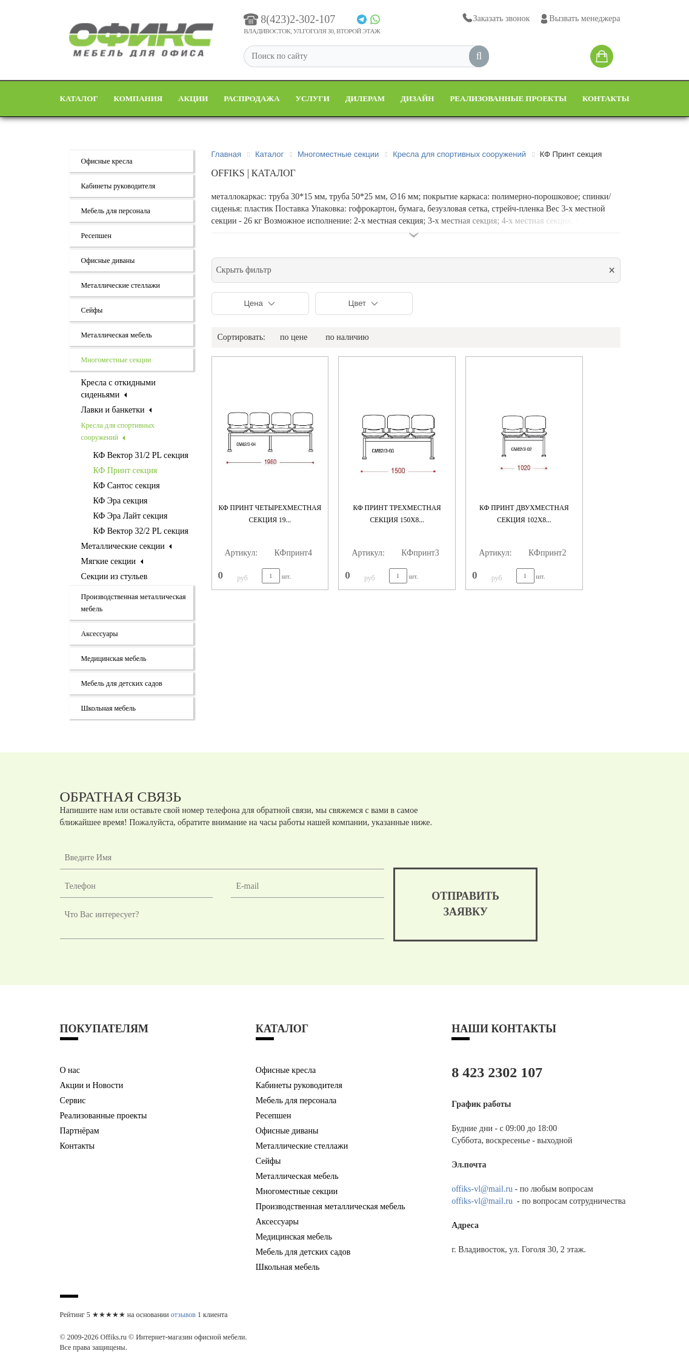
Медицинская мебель (114, 658)
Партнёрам (79, 1130)
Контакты (606, 98)
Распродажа (251, 98)
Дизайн (417, 98)
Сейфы (92, 310)
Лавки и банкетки (116, 409)
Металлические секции (126, 546)
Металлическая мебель (116, 335)
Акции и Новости (92, 1085)
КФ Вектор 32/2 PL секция (140, 531)
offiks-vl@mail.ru (482, 1188)
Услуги (313, 98)
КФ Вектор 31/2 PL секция (140, 455)
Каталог (79, 98)
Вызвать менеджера (579, 19)
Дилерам (365, 98)
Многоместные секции (116, 360)
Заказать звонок (495, 18)
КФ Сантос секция (126, 485)
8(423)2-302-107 (289, 19)
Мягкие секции (112, 561)
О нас (70, 1070)
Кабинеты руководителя (118, 186)
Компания (138, 98)
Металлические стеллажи (121, 285)
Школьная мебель (108, 708)
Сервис (73, 1100)
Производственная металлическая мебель (330, 1206)
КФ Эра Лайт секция (130, 515)
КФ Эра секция (120, 500)
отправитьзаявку (465, 904)
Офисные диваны (108, 260)
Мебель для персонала (115, 211)
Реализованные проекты (508, 98)
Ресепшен (96, 235)
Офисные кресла (107, 161)
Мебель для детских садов (121, 683)
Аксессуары (99, 633)
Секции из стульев (114, 576)
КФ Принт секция (125, 470)
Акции (193, 98)
